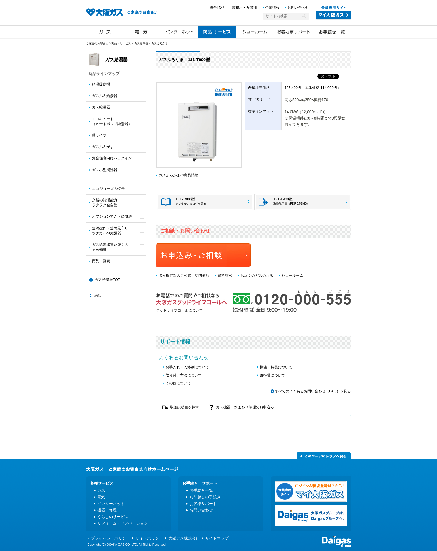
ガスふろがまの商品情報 (178, 175)
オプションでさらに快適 (118, 216)
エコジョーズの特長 (108, 188)
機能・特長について (276, 367)
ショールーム (255, 31)
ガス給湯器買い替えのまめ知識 (118, 247)
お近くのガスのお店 (257, 275)
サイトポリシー (149, 538)
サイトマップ (217, 538)
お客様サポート (203, 503)
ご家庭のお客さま (97, 43)
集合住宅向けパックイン (112, 158)
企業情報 (272, 7)
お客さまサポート (293, 31)
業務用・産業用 (244, 7)
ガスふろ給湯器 (104, 96)
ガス (104, 31)
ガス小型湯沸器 (104, 170)
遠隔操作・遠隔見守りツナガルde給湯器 (118, 230)
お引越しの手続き (205, 497)
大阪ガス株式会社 (184, 538)
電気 (141, 31)
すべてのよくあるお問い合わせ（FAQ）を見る (313, 391)
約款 (97, 295)
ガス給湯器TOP (107, 280)
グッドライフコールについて (179, 310)
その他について (178, 383)
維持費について (272, 375)
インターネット (179, 31)
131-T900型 (291, 201)
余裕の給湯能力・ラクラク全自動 (106, 202)
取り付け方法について (184, 375)
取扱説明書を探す (184, 407)
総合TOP (217, 7)
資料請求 (225, 275)
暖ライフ (99, 135)
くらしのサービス (112, 516)
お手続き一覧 (332, 31)
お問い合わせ (298, 7)
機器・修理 (107, 510)
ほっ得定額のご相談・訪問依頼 (184, 275)
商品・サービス (217, 31)
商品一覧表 (101, 261)
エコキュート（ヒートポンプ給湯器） (112, 121)
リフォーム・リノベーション (122, 523)
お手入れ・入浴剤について (187, 367)
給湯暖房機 (101, 84)
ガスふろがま (103, 147)
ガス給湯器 (141, 43)
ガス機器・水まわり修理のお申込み (245, 407)
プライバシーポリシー (110, 538)
